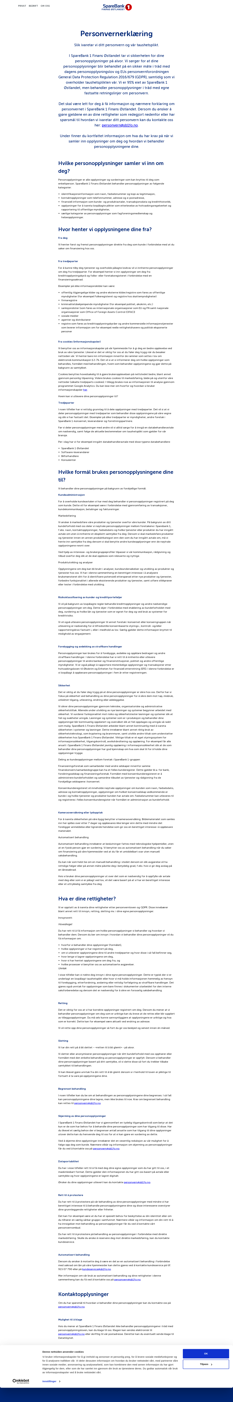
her (85, 389)
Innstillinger (49, 1395)
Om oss (45, 6)
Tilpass (206, 1378)
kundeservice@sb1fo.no (96, 1269)
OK (206, 1368)
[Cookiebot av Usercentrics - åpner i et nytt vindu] (21, 1395)
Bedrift (33, 6)
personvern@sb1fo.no (120, 125)
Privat (22, 6)
